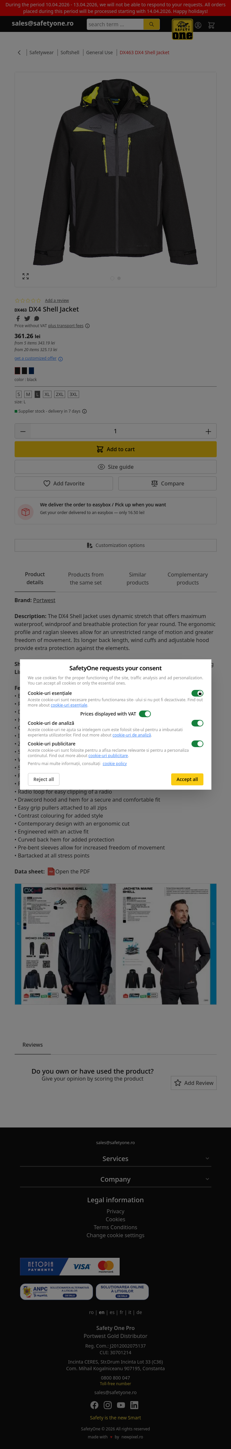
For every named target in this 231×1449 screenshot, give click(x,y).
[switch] (197, 693)
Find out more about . (112, 735)
